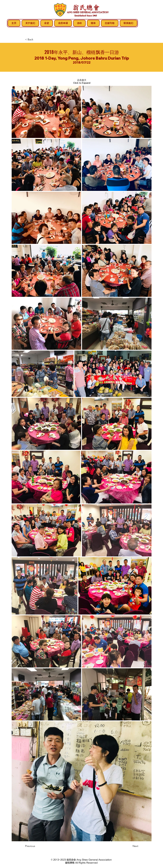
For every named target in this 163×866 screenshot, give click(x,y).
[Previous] (36, 846)
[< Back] (36, 39)
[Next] (130, 846)
